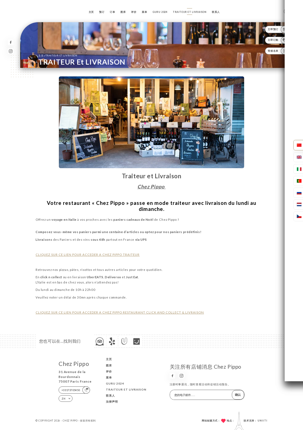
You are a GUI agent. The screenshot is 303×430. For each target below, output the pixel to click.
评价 (133, 11)
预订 (101, 11)
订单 (112, 11)
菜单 (144, 11)
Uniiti (262, 420)
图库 (123, 11)
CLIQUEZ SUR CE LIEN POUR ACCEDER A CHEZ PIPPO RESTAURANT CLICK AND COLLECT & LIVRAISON (120, 312)
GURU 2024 (159, 11)
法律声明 (112, 401)
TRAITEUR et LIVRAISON (190, 11)
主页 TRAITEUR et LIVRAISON (57, 55)
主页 (91, 11)
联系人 (216, 11)
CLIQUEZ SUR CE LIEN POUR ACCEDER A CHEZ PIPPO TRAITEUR (88, 254)
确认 (238, 394)
